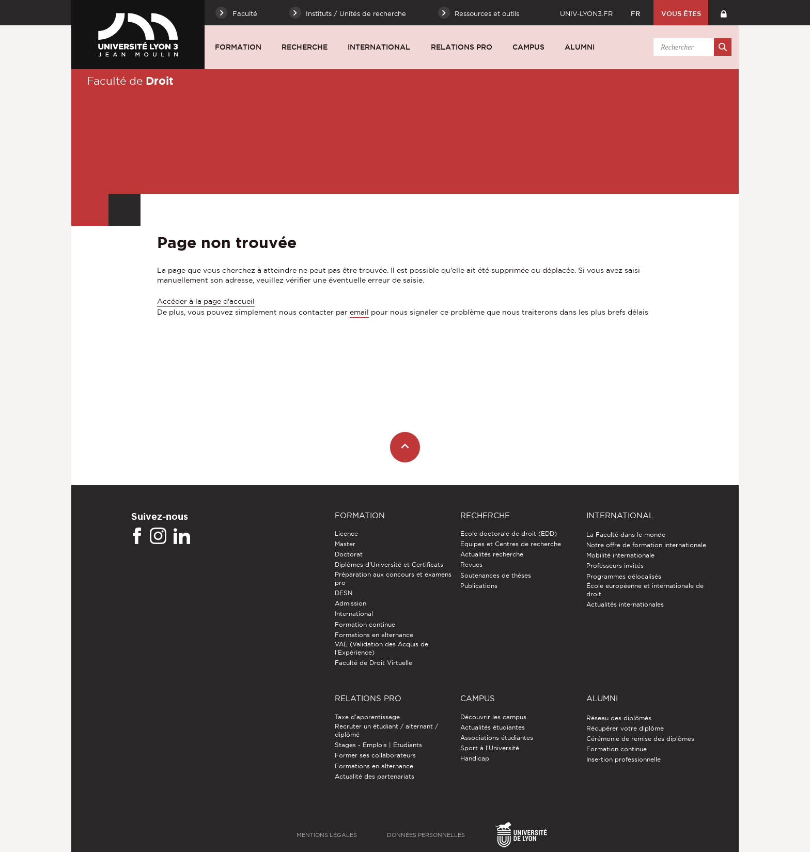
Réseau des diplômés (618, 718)
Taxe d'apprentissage (367, 717)
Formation (238, 47)
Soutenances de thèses (495, 575)
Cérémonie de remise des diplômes (640, 738)
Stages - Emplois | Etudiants (378, 744)
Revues (471, 564)
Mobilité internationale (620, 555)
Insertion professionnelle (623, 759)
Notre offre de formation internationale (646, 544)
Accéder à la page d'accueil (206, 301)
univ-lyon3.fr (586, 13)
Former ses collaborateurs (375, 755)
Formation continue (365, 624)
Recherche (305, 47)
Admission (350, 603)
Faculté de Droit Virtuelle (373, 662)
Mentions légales (327, 835)
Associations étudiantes (496, 737)
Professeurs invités (615, 565)
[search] (690, 47)
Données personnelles (426, 835)
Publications (478, 585)
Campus (528, 47)
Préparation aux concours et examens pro (393, 578)
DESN (343, 593)
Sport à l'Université (489, 748)
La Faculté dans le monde (625, 534)
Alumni (580, 47)
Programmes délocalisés (623, 576)
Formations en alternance (374, 634)
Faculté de (130, 80)
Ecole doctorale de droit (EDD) (508, 533)
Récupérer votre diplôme (625, 728)
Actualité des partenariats (374, 776)
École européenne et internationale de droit (645, 589)
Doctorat (349, 554)
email (359, 312)
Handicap (474, 758)
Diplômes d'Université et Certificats (389, 564)
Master (345, 543)
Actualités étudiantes (492, 727)
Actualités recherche (491, 554)
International (379, 47)
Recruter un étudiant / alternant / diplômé (386, 730)
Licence (346, 533)
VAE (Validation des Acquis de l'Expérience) (381, 648)
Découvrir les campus (493, 717)
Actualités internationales (625, 604)
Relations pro (461, 47)
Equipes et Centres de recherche (510, 543)
